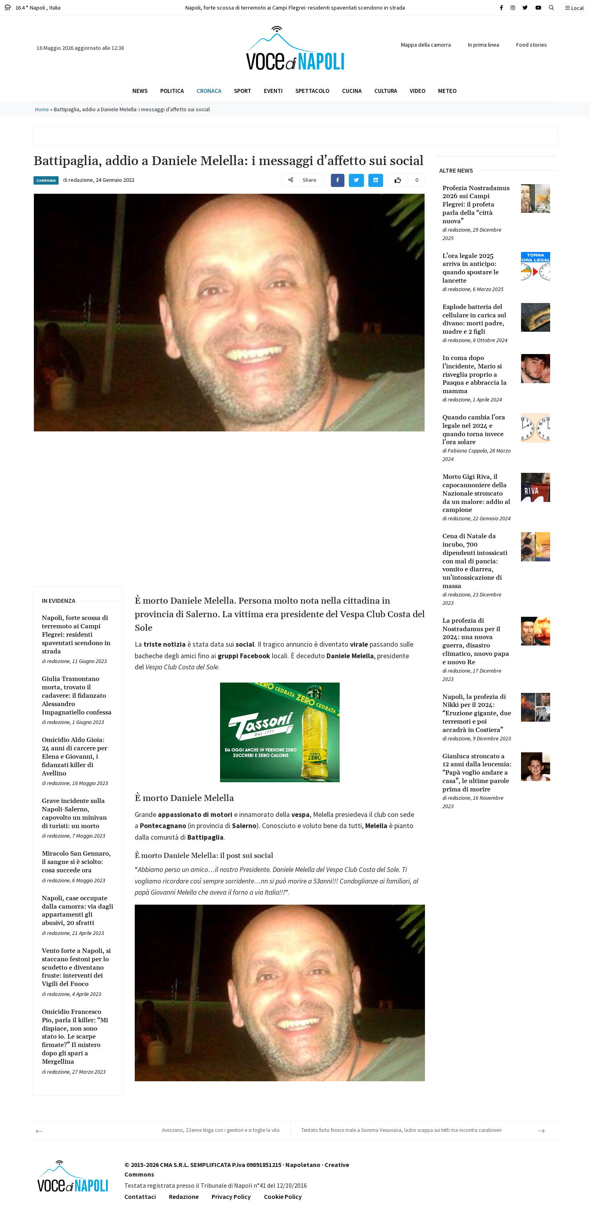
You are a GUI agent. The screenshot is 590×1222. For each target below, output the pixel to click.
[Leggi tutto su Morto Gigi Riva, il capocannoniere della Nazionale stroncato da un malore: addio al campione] (476, 493)
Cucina (352, 90)
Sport (242, 90)
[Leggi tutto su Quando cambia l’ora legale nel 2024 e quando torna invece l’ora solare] (476, 430)
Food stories (531, 44)
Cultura (385, 90)
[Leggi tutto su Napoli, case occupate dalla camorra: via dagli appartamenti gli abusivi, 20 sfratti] (78, 910)
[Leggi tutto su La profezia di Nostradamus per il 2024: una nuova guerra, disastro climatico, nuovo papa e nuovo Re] (476, 642)
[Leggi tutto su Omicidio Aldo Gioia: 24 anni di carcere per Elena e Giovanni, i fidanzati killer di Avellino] (78, 756)
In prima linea (483, 44)
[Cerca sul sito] (501, 8)
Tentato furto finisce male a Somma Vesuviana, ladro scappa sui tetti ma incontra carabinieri (401, 1130)
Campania (46, 180)
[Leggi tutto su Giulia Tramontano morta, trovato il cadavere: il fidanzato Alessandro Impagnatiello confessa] (78, 695)
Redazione (184, 1196)
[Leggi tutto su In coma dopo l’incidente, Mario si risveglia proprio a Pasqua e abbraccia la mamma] (476, 375)
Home (42, 109)
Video (417, 90)
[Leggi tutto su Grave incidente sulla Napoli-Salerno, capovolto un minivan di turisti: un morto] (78, 813)
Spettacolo (312, 90)
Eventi (273, 90)
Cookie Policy (283, 1196)
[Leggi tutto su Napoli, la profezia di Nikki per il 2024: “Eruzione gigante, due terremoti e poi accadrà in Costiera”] (476, 713)
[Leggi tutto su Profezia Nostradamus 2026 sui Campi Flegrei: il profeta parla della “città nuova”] (476, 205)
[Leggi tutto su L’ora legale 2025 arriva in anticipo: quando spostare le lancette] (476, 268)
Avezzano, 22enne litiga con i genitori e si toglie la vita (220, 1130)
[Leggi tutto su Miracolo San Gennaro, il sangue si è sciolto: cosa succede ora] (78, 862)
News (140, 90)
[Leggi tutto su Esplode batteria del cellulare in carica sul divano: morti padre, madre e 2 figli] (476, 319)
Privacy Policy (231, 1196)
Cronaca (209, 90)
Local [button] (574, 8)
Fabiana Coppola (467, 450)
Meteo (447, 90)
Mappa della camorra (426, 44)
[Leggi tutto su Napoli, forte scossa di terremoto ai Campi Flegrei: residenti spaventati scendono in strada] (78, 634)
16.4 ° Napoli (33, 7)
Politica (172, 90)
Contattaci (140, 1196)
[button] (551, 8)
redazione (81, 179)
